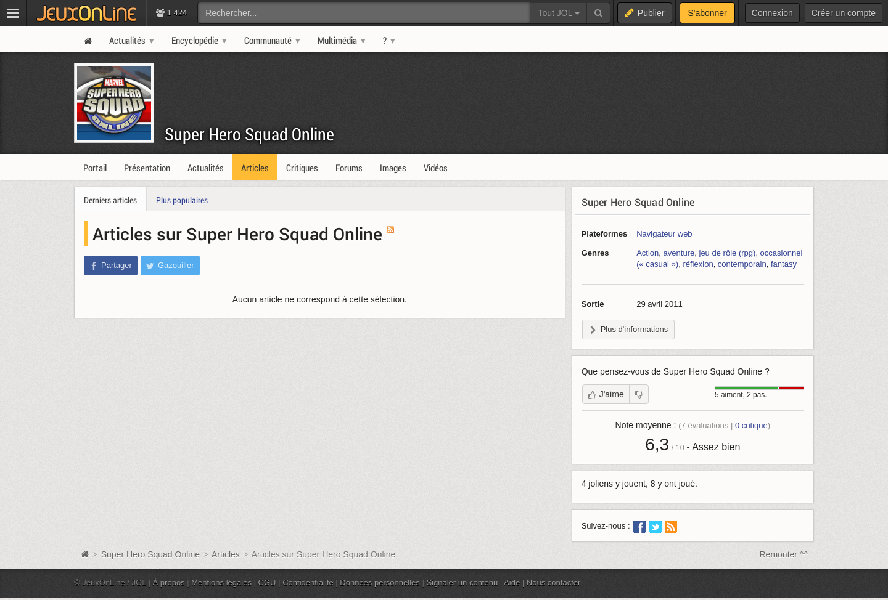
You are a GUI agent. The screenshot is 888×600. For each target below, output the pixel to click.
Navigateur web (664, 233)
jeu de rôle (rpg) (727, 252)
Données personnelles (380, 582)
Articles (226, 554)
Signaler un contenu (462, 582)
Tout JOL (558, 13)
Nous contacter (554, 582)
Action (647, 252)
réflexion (698, 264)
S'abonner (707, 13)
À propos (169, 582)
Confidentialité (308, 582)
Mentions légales (221, 582)
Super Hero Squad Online (249, 134)
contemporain (742, 264)
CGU (267, 582)
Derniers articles (110, 200)
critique (751, 425)
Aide (512, 582)
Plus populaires (182, 200)
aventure (679, 252)
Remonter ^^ (784, 554)
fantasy (784, 264)
